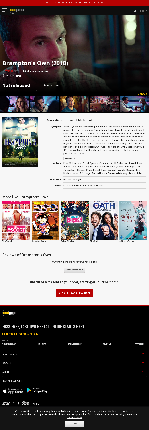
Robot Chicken (68, 241)
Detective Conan (39, 241)
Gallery (142, 93)
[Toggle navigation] (5, 9)
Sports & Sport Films (93, 185)
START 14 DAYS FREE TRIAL (74, 293)
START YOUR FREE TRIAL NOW (74, 2)
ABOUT (73, 372)
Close (75, 423)
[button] (134, 11)
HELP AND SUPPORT (73, 380)
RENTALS (73, 363)
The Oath (94, 241)
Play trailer (51, 85)
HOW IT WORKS (73, 354)
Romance (77, 185)
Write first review (74, 269)
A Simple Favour (127, 241)
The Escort (7, 241)
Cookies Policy (74, 417)
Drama (67, 185)
